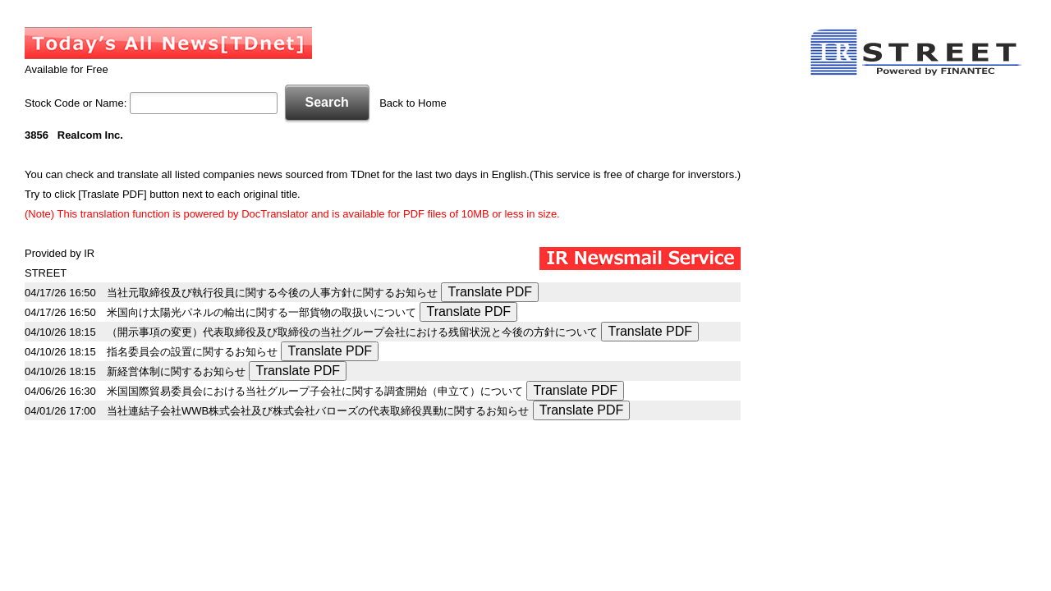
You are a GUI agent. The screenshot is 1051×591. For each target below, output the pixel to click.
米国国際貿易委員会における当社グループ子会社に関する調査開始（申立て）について (315, 391)
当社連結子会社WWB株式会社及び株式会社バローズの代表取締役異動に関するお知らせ (318, 411)
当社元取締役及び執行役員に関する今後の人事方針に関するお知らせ (272, 292)
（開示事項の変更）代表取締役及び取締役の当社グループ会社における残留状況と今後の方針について (352, 332)
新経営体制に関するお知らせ (176, 371)
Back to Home (413, 103)
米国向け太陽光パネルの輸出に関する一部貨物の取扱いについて (261, 312)
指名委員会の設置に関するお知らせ (192, 352)
